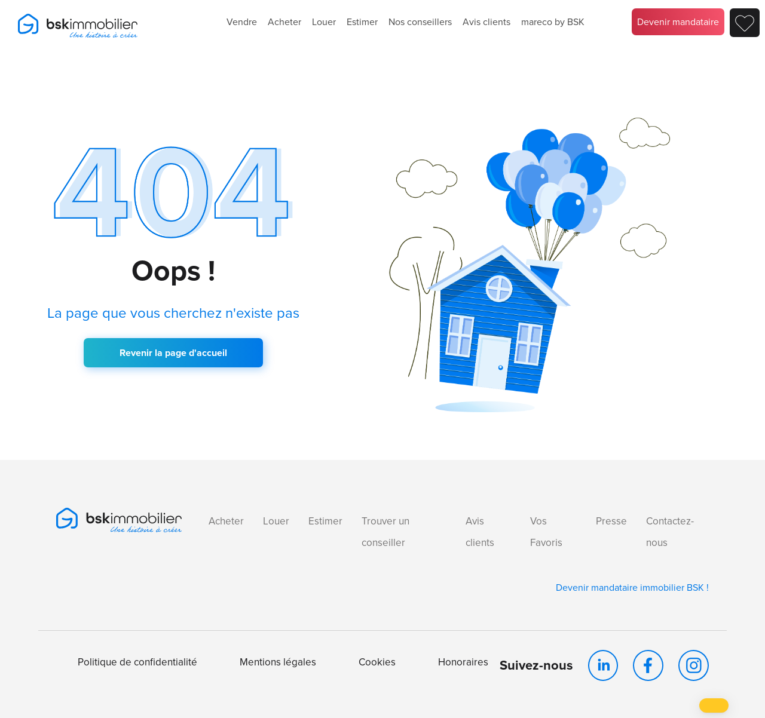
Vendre (242, 22)
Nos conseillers (420, 22)
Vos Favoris (546, 532)
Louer (324, 22)
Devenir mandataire (678, 22)
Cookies (377, 662)
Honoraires (463, 662)
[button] (714, 705)
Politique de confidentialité (137, 662)
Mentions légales (278, 662)
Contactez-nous (670, 532)
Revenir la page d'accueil (173, 353)
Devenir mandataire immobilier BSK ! (632, 587)
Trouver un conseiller (385, 532)
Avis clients (486, 22)
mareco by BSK (553, 22)
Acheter (284, 22)
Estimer (362, 22)
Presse (611, 521)
